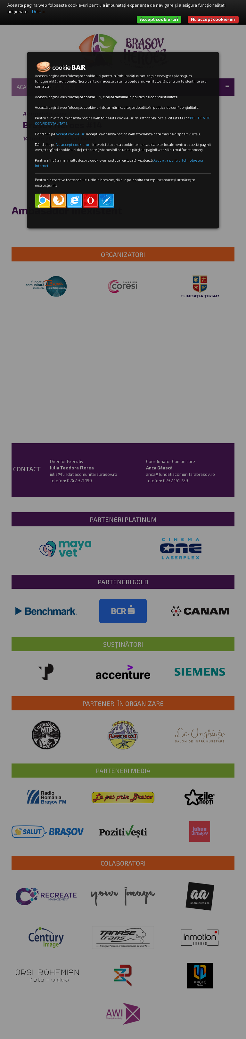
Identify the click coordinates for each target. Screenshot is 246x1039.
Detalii (38, 11)
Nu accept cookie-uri (213, 19)
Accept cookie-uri (159, 19)
